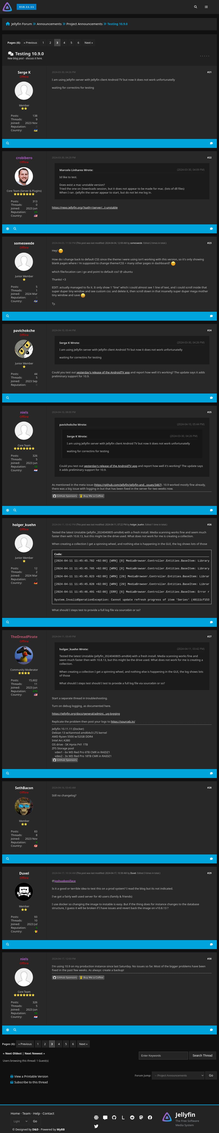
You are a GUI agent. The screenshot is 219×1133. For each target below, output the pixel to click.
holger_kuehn (24, 524)
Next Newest (34, 1053)
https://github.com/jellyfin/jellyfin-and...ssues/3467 (128, 485)
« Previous (30, 43)
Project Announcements (85, 24)
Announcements (49, 24)
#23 (209, 242)
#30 (209, 958)
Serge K (24, 72)
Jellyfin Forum (21, 24)
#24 (209, 330)
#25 (209, 412)
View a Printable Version (31, 1076)
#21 (209, 72)
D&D (35, 1129)
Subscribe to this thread (31, 1082)
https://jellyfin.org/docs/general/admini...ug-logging (86, 714)
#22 (209, 157)
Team (26, 1113)
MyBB (61, 1129)
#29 (209, 873)
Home (15, 1113)
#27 (209, 636)
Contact (48, 1113)
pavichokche (24, 330)
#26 (209, 524)
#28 (209, 787)
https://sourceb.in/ (123, 721)
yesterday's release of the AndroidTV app (103, 372)
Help (36, 1113)
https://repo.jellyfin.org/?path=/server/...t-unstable (85, 207)
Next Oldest (13, 1053)
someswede (24, 243)
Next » (89, 43)
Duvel (24, 873)
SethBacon (24, 788)
